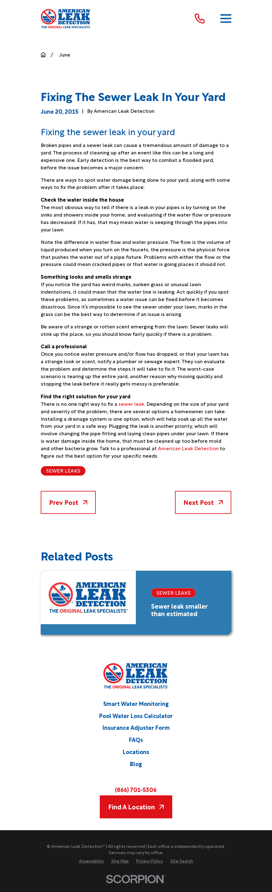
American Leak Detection (188, 448)
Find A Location (136, 806)
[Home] (66, 19)
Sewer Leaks (63, 470)
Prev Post (68, 502)
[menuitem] (91, 861)
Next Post (203, 502)
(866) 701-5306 (136, 789)
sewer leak (131, 403)
